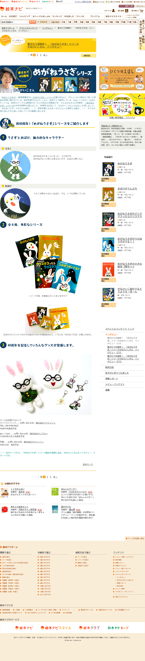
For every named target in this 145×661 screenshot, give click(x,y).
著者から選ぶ (82, 562)
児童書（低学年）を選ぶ (10, 580)
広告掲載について (124, 610)
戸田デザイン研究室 (27, 510)
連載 (107, 390)
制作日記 (109, 367)
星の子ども (66, 507)
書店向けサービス (87, 610)
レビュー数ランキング (123, 568)
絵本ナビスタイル (121, 597)
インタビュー (47, 28)
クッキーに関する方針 (83, 1)
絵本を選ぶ (6, 557)
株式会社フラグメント (46, 423)
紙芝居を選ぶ (6, 571)
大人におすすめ (45, 594)
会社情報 (69, 612)
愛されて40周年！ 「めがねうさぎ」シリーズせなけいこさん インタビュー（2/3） (123, 350)
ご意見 (17, 610)
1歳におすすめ (45, 560)
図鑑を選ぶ (6, 577)
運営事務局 (6, 610)
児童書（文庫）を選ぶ (10, 591)
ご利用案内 (29, 610)
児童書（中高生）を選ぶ (10, 588)
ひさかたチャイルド (78, 492)
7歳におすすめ (45, 577)
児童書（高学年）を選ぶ (10, 586)
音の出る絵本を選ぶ (9, 568)
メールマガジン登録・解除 (47, 610)
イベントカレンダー (122, 571)
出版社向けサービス (105, 610)
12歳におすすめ (45, 591)
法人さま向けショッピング (36, 612)
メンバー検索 (120, 588)
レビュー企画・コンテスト (124, 557)
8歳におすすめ (45, 580)
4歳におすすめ (45, 568)
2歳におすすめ (45, 562)
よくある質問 (55, 612)
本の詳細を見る (105, 179)
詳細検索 (43, 22)
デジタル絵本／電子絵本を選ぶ (13, 574)
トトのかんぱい (18, 489)
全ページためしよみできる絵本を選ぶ (15, 562)
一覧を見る (86, 55)
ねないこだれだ (9, 97)
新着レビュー (120, 562)
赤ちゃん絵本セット (20, 507)
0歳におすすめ (45, 557)
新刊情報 (118, 560)
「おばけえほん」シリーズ (43, 97)
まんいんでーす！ (69, 489)
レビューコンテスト (115, 384)
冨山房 (72, 510)
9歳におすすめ (45, 583)
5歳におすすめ (45, 571)
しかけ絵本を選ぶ (8, 565)
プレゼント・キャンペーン (124, 591)
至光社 (22, 492)
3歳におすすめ (45, 565)
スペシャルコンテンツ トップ (119, 329)
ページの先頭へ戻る (136, 538)
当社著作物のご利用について (12, 612)
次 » (45, 55)
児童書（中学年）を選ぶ (10, 583)
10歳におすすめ (45, 586)
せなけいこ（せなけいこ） (112, 126)
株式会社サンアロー (39, 433)
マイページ (65, 610)
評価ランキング (120, 565)
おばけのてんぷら (127, 188)
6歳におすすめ (45, 574)
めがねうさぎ (125, 163)
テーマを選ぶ (6, 560)
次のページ (88, 464)
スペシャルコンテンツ (28, 28)
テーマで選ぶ (82, 557)
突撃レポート (111, 379)
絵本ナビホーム (8, 28)
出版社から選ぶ (83, 565)
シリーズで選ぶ (83, 560)
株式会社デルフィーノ (34, 442)
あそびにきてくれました (117, 373)
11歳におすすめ (45, 588)
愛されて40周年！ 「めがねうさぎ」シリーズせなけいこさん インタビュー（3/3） (123, 359)
